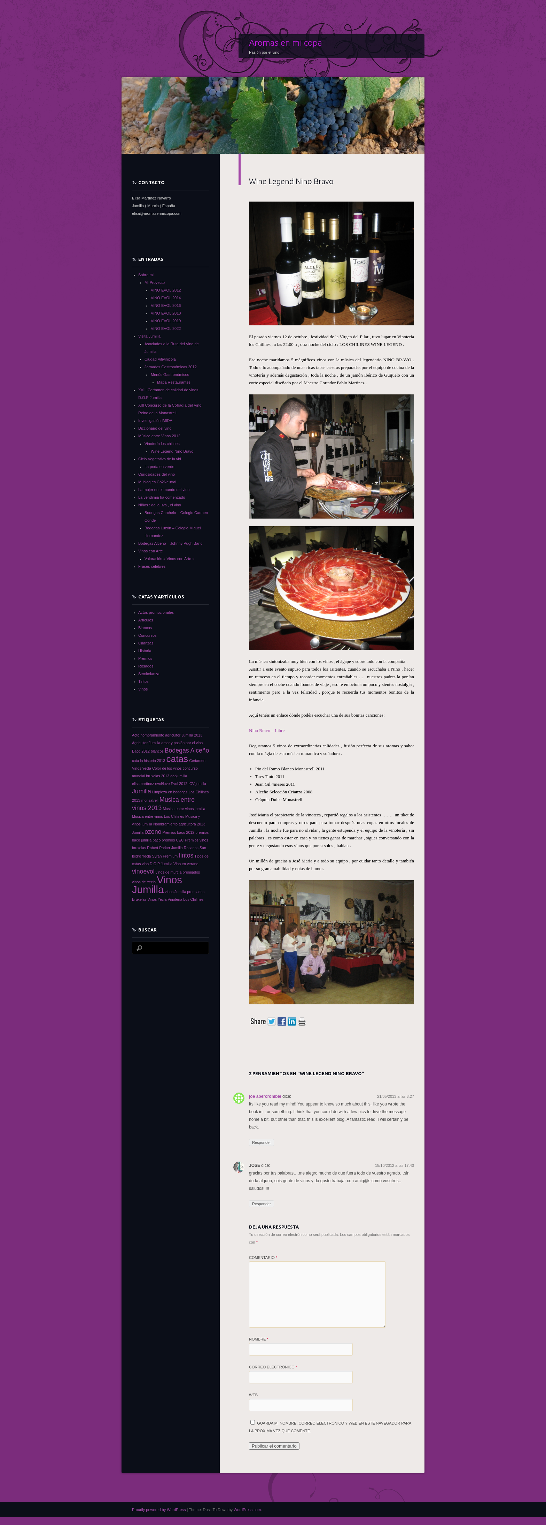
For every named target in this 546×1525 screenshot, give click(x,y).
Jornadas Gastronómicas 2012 (171, 367)
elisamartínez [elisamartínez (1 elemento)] (143, 784)
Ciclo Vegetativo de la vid (159, 459)
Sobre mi (146, 275)
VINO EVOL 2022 (166, 328)
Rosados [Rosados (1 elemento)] (191, 848)
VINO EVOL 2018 (166, 313)
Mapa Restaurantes (173, 382)
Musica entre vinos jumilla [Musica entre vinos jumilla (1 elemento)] (184, 809)
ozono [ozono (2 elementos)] (153, 831)
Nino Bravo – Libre (266, 730)
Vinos (143, 689)
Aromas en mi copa (285, 42)
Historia (144, 651)
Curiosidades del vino (156, 474)
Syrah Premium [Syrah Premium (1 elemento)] (165, 856)
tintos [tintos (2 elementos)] (186, 855)
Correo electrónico (273, 1367)
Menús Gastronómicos (170, 374)
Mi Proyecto (155, 282)
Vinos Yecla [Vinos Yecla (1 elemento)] (157, 899)
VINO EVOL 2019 (166, 321)
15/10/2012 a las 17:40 (394, 1165)
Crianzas (145, 643)
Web (253, 1395)
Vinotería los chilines (162, 443)
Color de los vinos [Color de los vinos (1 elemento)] (167, 768)
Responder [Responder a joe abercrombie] (261, 1142)
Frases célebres (151, 566)
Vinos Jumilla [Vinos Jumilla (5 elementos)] (157, 884)
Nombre (258, 1339)
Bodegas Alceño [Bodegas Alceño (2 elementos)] (187, 750)
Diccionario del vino (154, 428)
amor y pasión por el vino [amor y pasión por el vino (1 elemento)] (182, 743)
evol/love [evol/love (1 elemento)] (162, 784)
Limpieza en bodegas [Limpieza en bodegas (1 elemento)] (169, 792)
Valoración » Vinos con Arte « (169, 559)
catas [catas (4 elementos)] (177, 759)
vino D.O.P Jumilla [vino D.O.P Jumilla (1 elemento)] (157, 864)
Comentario (263, 1257)
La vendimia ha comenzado (161, 497)
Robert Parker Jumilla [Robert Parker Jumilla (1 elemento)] (164, 848)
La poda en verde (159, 467)
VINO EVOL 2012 (166, 290)
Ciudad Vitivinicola (160, 359)
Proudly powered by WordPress (159, 1510)
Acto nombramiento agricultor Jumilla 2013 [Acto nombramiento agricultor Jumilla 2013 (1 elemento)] (167, 735)
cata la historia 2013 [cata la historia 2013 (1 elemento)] (148, 760)
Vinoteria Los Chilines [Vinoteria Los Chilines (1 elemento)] (186, 899)
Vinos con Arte (150, 551)
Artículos (145, 620)
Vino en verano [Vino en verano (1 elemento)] (185, 864)
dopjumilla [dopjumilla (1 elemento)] (178, 776)
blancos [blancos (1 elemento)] (157, 751)
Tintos (143, 681)
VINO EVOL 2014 (166, 298)
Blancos (145, 628)
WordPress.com (247, 1510)
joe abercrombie (265, 1096)
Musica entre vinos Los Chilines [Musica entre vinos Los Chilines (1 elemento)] (158, 816)
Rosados (145, 666)
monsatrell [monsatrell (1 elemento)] (149, 800)
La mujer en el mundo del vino (163, 490)
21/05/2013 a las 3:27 (395, 1096)
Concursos (147, 635)
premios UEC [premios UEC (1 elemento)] (173, 840)
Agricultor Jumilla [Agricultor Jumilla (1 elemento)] (146, 743)
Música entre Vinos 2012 (159, 436)
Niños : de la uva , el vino (159, 505)
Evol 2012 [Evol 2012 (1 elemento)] (179, 784)
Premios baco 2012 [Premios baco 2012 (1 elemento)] (178, 832)
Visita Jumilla (149, 336)
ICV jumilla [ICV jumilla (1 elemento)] (197, 784)
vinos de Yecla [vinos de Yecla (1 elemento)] (144, 882)
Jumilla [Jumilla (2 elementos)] (141, 791)
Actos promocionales (156, 612)
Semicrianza (148, 674)
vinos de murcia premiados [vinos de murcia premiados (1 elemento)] (178, 872)
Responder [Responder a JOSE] (261, 1204)
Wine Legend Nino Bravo (172, 451)
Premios (145, 658)
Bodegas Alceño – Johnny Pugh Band (170, 543)
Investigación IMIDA (155, 420)
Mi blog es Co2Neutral (157, 482)
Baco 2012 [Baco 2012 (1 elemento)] (141, 751)
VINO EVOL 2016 (166, 305)
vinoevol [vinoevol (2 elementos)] (143, 871)
